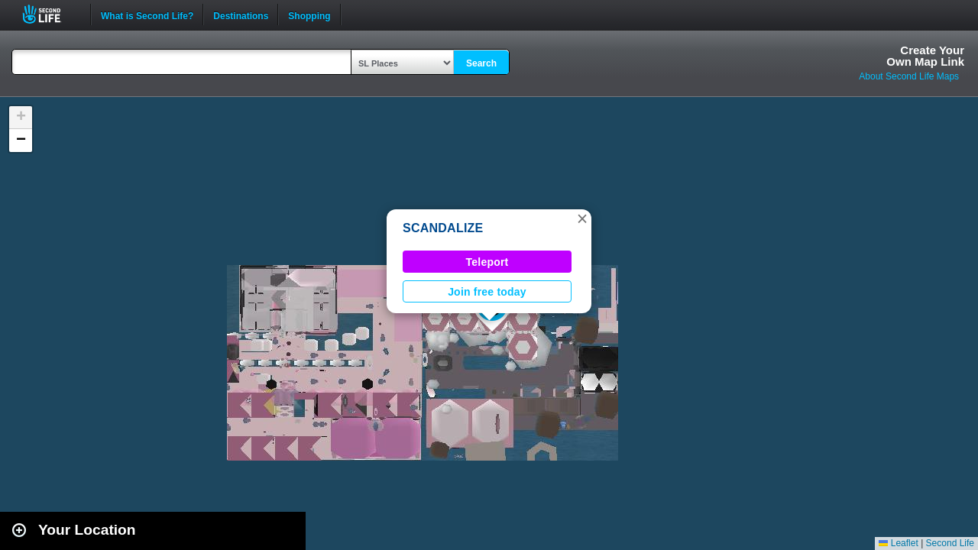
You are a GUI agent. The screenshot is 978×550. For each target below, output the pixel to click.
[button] (582, 218)
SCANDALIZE (443, 228)
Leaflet (898, 543)
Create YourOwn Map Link (925, 56)
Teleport (487, 262)
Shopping (309, 14)
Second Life (50, 14)
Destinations (240, 14)
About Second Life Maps (909, 76)
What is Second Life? (147, 14)
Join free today (487, 292)
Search (481, 63)
